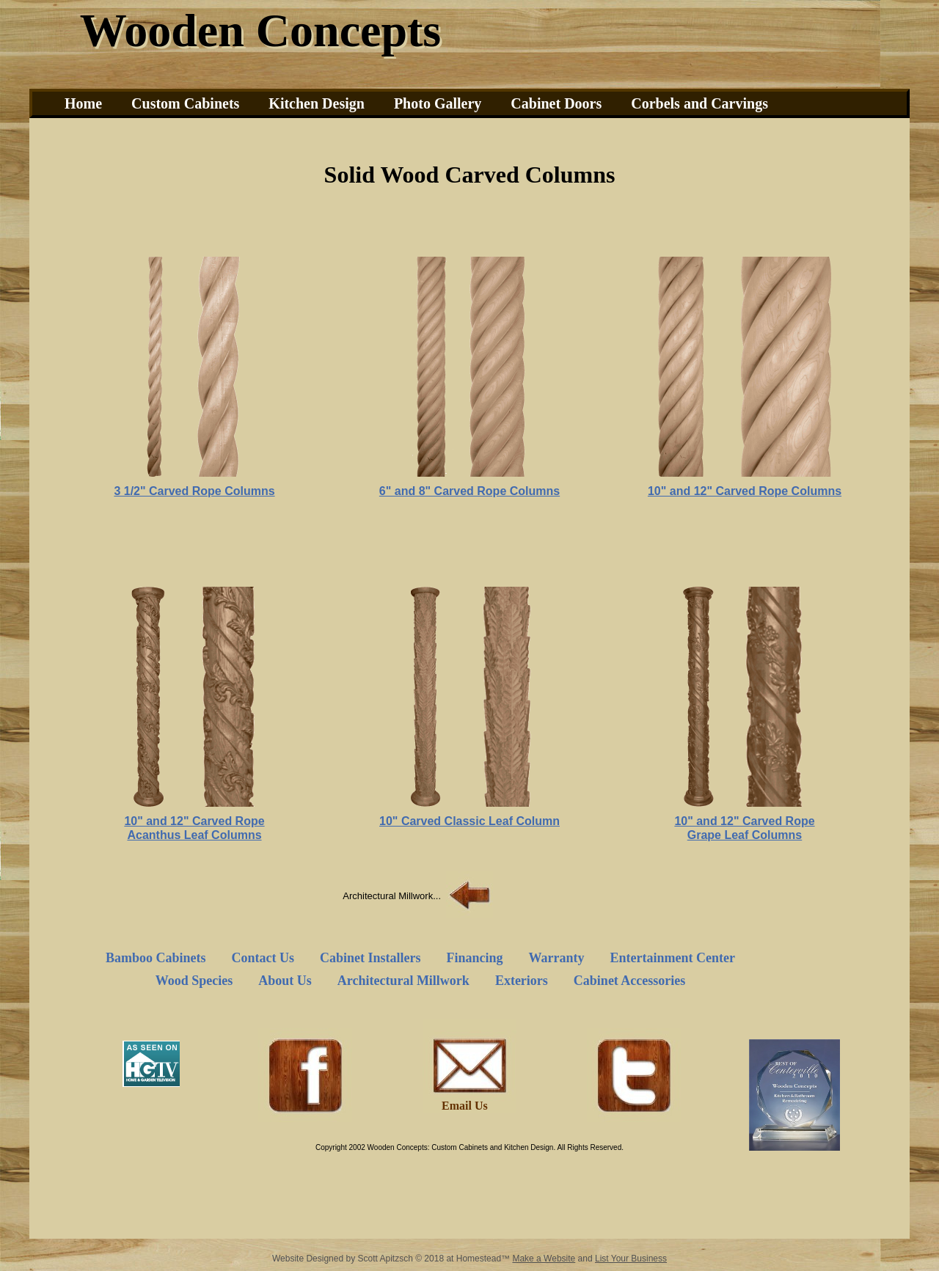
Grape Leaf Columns (744, 835)
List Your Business (631, 1258)
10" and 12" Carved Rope (194, 821)
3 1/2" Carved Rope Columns (194, 491)
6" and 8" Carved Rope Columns (469, 491)
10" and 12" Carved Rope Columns (744, 491)
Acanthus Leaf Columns (194, 835)
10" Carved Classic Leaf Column (469, 821)
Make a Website (543, 1258)
